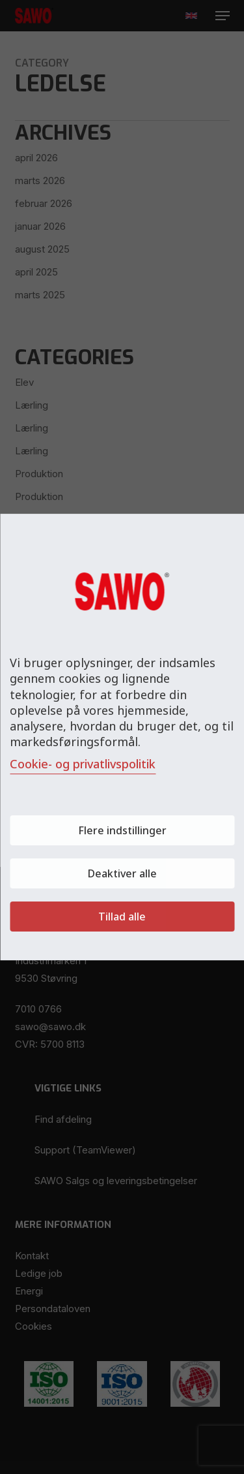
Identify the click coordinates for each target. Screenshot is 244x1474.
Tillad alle (122, 916)
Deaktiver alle (122, 873)
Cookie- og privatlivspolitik (83, 764)
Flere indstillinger (122, 830)
